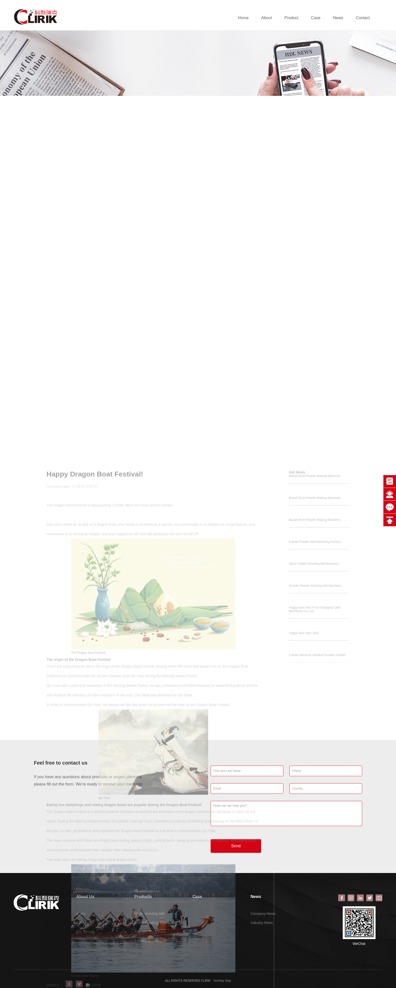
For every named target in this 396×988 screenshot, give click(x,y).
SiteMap (218, 980)
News (338, 18)
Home (243, 18)
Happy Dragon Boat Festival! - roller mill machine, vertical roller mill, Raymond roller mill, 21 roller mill (144, 112)
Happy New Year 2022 (304, 844)
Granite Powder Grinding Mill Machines (315, 797)
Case (315, 18)
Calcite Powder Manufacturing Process (315, 753)
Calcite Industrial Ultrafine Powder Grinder (317, 866)
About (266, 18)
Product (291, 18)
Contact (363, 18)
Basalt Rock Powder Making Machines (315, 687)
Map (228, 980)
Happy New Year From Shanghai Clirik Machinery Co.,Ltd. (315, 820)
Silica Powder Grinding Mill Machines (314, 775)
